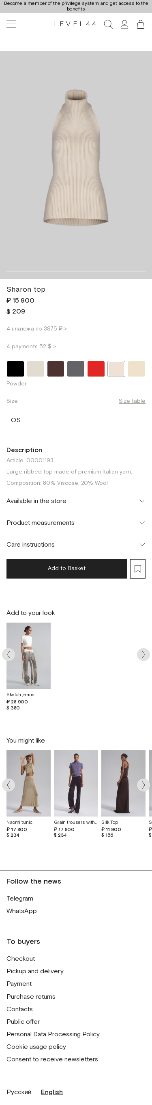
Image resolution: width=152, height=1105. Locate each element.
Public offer (23, 1022)
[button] (141, 24)
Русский (18, 1092)
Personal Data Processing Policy (53, 1034)
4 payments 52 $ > (31, 346)
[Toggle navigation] (11, 24)
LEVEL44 (76, 24)
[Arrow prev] (8, 654)
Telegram (19, 899)
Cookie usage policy (36, 1047)
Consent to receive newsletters (52, 1059)
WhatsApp (21, 911)
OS (16, 419)
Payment (19, 984)
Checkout (20, 959)
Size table (132, 401)
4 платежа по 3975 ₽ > (36, 329)
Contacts (19, 1009)
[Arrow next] (143, 654)
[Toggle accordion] (76, 501)
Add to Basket (67, 568)
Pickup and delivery (35, 971)
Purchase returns (31, 997)
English (52, 1092)
